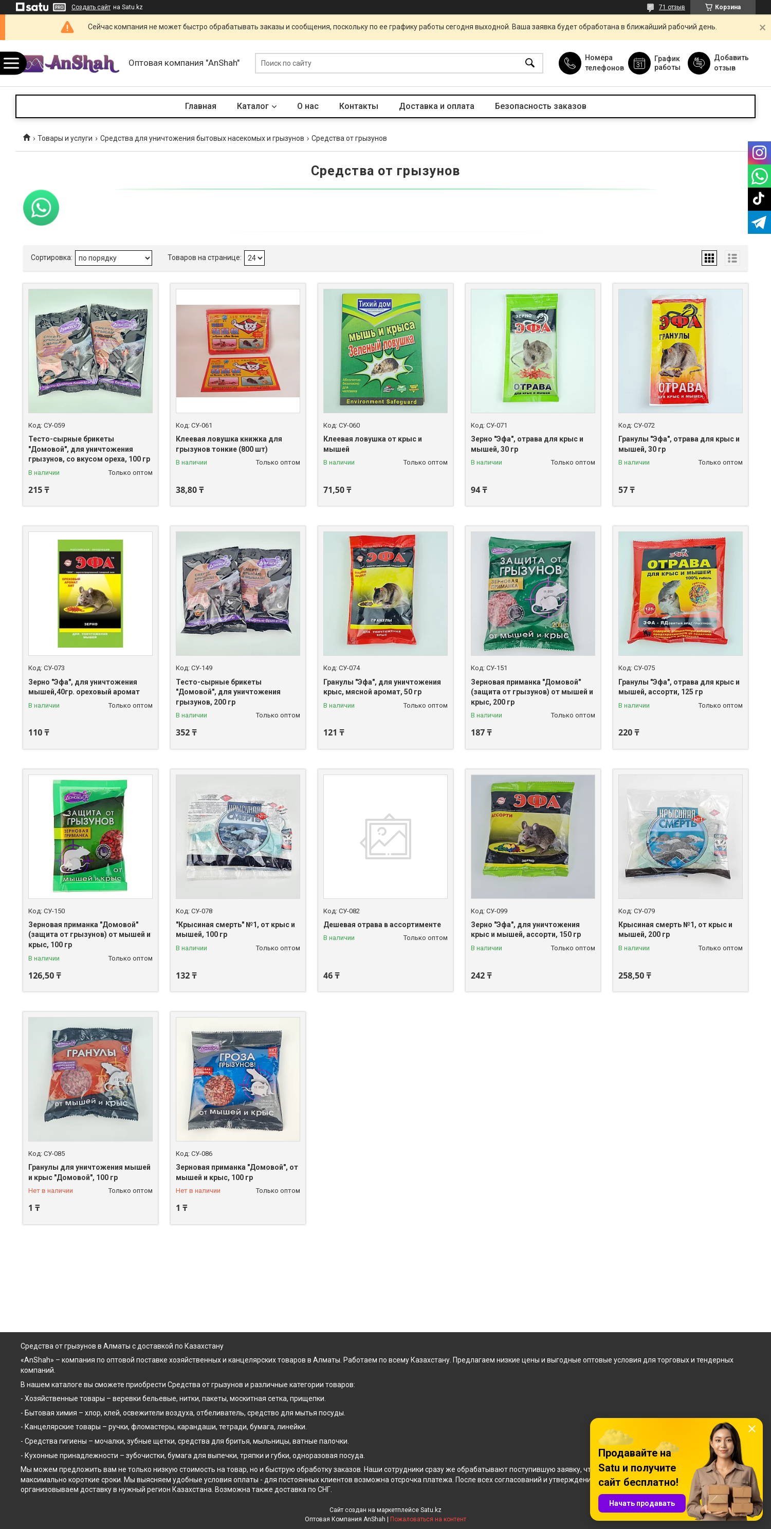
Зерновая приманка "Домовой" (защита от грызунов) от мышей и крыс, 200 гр (532, 692)
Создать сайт (91, 7)
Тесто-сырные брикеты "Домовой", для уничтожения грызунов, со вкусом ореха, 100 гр (89, 449)
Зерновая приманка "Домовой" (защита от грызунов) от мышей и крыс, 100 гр (89, 934)
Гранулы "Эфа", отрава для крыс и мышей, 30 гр (679, 444)
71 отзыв (672, 7)
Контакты (358, 106)
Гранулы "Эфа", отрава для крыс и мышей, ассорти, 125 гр (679, 687)
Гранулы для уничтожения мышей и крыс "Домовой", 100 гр (89, 1172)
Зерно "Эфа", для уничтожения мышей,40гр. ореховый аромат (84, 687)
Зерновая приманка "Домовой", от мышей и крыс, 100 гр (237, 1172)
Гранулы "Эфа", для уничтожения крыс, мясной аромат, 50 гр (382, 687)
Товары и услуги (65, 138)
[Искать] (530, 63)
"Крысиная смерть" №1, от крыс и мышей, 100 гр (235, 929)
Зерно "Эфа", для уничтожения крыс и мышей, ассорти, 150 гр (526, 929)
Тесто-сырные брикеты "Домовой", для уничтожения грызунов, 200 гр (228, 692)
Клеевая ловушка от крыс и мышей (372, 444)
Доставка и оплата (436, 106)
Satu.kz (431, 1510)
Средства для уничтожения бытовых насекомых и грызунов (202, 138)
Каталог (253, 106)
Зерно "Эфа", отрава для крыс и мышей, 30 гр (527, 444)
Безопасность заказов (540, 106)
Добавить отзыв (731, 62)
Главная (200, 106)
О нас (308, 106)
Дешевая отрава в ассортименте (382, 924)
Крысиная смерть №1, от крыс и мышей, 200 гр (675, 929)
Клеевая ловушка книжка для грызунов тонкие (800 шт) (229, 444)
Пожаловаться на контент (428, 1519)
